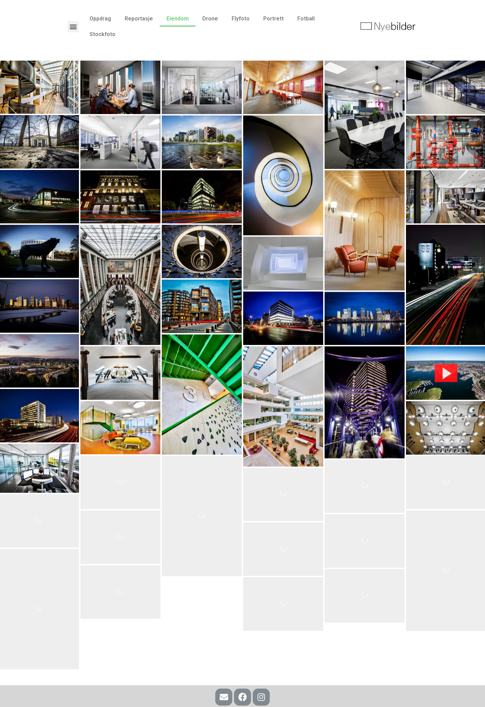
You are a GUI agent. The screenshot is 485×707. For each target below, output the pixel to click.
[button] (73, 26)
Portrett (273, 18)
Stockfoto (102, 34)
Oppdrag (100, 18)
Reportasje (139, 18)
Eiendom (178, 18)
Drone (210, 18)
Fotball (306, 18)
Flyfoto (241, 18)
